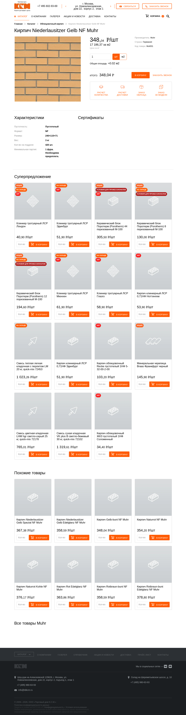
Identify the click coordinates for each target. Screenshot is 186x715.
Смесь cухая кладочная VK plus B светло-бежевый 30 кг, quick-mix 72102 (73, 436)
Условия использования (76, 707)
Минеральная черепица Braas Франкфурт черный (152, 365)
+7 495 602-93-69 (47, 6)
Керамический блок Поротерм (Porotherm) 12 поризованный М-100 (32, 296)
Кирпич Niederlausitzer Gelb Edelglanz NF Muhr (71, 521)
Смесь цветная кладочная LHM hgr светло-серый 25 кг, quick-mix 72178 (33, 436)
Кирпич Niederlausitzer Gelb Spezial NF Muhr (30, 521)
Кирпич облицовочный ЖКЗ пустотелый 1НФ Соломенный (110, 436)
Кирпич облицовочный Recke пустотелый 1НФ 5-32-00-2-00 (112, 366)
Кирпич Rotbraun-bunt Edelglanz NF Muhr (150, 588)
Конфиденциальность (54, 707)
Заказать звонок (162, 75)
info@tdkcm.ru (25, 690)
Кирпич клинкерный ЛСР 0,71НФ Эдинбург (72, 365)
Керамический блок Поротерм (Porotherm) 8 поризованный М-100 (151, 226)
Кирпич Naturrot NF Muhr (152, 519)
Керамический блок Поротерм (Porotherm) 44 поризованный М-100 (112, 226)
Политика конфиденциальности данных (31, 705)
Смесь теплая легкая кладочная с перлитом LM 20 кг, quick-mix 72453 (32, 366)
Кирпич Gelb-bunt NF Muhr (113, 519)
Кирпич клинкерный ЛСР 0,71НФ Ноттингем (152, 295)
